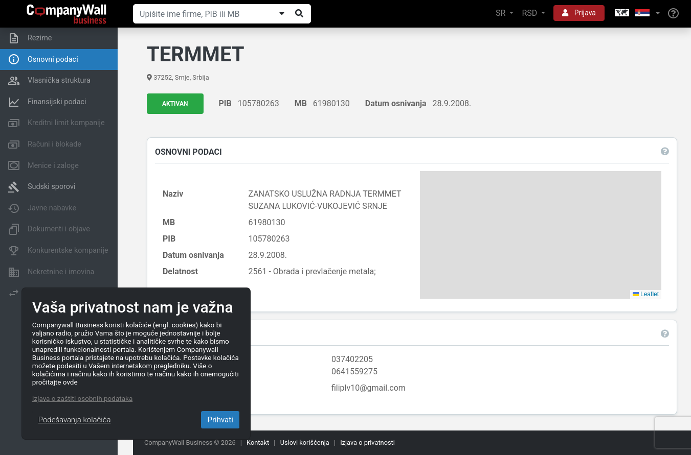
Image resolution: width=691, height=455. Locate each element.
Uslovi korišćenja (304, 442)
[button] (636, 13)
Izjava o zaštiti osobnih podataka (82, 398)
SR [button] (501, 13)
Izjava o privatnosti (367, 442)
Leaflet (644, 294)
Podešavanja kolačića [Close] (74, 419)
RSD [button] (530, 13)
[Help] (673, 13)
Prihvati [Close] (220, 419)
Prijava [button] (579, 13)
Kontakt (258, 442)
